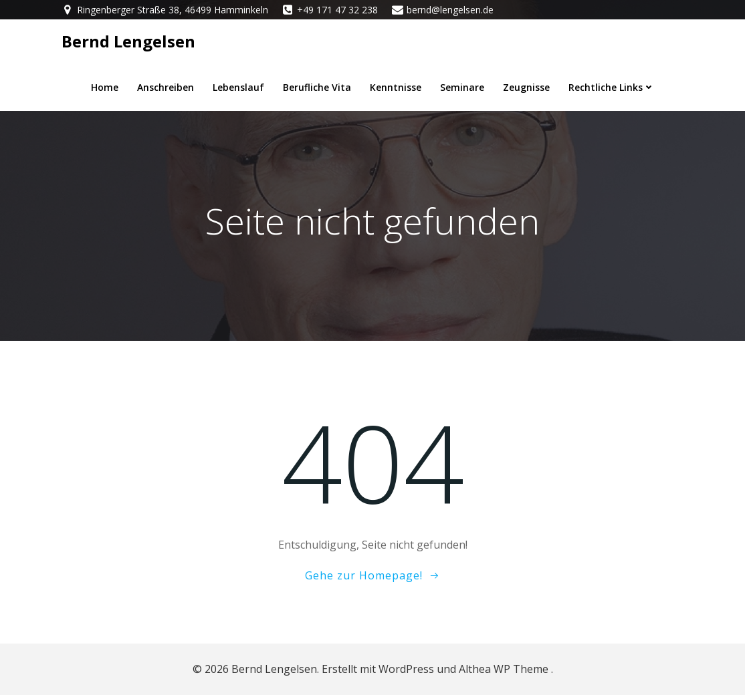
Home (104, 87)
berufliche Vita (317, 87)
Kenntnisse (395, 87)
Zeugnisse (526, 87)
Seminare (462, 87)
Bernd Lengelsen (128, 41)
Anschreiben (165, 87)
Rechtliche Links (611, 87)
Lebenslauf (238, 87)
